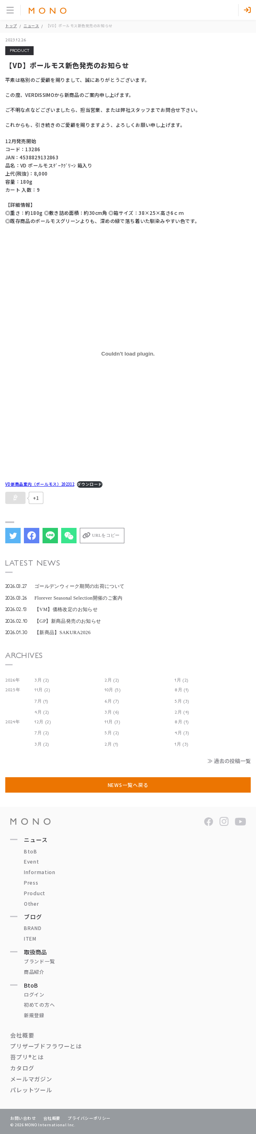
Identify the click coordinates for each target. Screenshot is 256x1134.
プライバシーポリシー (89, 1118)
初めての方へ (39, 1004)
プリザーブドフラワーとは (46, 1046)
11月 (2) (42, 690)
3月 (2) (41, 680)
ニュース (31, 25)
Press (31, 882)
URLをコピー (105, 535)
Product (34, 893)
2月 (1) (111, 744)
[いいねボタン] (15, 498)
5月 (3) (182, 701)
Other (31, 903)
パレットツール (31, 1090)
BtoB (30, 851)
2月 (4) (182, 712)
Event (31, 861)
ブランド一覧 (39, 961)
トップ (11, 25)
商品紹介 (34, 971)
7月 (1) (41, 701)
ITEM (30, 938)
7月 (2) (41, 733)
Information (39, 871)
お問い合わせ (23, 1118)
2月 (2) (112, 680)
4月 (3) (182, 733)
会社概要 (22, 1035)
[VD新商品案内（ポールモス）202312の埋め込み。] (128, 353)
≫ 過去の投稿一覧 (229, 761)
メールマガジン (31, 1079)
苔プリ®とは (27, 1057)
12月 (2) (42, 722)
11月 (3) (112, 722)
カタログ (22, 1068)
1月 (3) (181, 744)
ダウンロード (89, 484)
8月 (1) (182, 690)
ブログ (33, 916)
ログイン (34, 994)
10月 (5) (113, 690)
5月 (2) (112, 733)
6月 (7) (112, 701)
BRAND (33, 927)
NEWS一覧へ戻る (128, 784)
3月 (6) (112, 712)
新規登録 (34, 1015)
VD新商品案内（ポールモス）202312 (39, 484)
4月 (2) (41, 712)
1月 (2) (181, 680)
